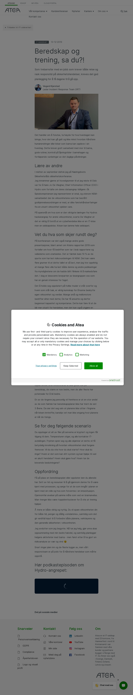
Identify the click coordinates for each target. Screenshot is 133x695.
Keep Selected (70, 365)
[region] (67, 347)
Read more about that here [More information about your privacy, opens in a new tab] (85, 344)
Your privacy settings (46, 365)
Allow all (93, 365)
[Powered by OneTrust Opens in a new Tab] (112, 381)
